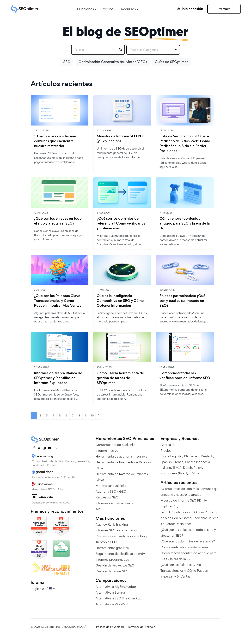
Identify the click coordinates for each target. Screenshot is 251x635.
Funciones (85, 9)
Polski (198, 467)
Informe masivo (107, 450)
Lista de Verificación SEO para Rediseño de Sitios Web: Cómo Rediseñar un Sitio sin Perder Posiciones (184, 143)
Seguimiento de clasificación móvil (121, 554)
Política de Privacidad (110, 627)
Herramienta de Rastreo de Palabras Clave (122, 477)
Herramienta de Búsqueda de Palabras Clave (123, 465)
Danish (194, 456)
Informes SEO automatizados (117, 530)
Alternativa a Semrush (111, 592)
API (98, 509)
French (178, 462)
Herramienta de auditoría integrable (121, 456)
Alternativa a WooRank (112, 604)
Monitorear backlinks (111, 486)
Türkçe (194, 473)
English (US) (179, 456)
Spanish (166, 462)
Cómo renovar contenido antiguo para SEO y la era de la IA (184, 223)
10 (92, 415)
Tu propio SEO (106, 542)
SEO (66, 61)
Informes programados (112, 559)
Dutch (187, 467)
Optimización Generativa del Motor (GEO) (113, 61)
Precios (107, 9)
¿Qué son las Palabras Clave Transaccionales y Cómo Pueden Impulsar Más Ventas (57, 300)
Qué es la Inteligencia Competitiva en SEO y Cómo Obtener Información (120, 300)
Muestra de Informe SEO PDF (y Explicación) (121, 139)
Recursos (128, 9)
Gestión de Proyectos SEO (115, 565)
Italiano (165, 467)
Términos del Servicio (141, 627)
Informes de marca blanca (114, 503)
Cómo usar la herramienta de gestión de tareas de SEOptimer (120, 378)
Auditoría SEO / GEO (111, 491)
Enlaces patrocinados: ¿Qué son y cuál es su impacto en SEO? (182, 300)
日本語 (177, 467)
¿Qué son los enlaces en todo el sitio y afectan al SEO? (58, 221)
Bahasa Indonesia (197, 462)
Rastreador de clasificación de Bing (121, 536)
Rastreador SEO (107, 497)
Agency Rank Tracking (112, 524)
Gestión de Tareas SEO (112, 571)
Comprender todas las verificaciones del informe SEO (184, 375)
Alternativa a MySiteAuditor (116, 587)
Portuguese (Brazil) (174, 473)
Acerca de (167, 445)
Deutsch (207, 456)
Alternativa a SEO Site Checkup (118, 598)
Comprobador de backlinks (115, 445)
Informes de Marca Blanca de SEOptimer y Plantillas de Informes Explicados (58, 378)
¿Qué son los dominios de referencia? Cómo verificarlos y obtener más (121, 223)
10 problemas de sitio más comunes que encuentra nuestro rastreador (55, 141)
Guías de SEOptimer (171, 61)
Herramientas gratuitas (112, 548)
